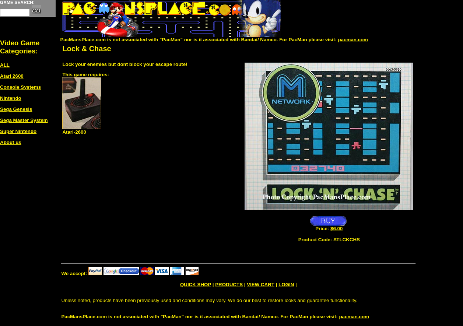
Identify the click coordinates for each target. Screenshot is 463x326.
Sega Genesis (16, 109)
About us (10, 142)
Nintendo (10, 98)
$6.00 (336, 228)
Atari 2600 (12, 76)
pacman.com (353, 39)
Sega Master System (24, 120)
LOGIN (286, 284)
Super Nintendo (18, 131)
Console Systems (20, 87)
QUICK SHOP (195, 284)
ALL (5, 65)
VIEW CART (260, 284)
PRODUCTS (229, 284)
